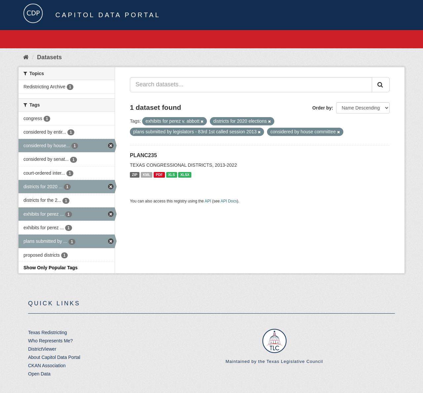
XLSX (184, 175)
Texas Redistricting (47, 332)
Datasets (49, 57)
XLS (171, 175)
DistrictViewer (42, 349)
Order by (321, 107)
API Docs (229, 201)
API (208, 201)
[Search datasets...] (251, 84)
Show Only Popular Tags (50, 267)
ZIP (134, 175)
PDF (159, 175)
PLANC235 (143, 155)
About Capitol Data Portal (54, 357)
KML (146, 175)
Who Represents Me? (50, 340)
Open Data (39, 373)
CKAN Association (47, 365)
